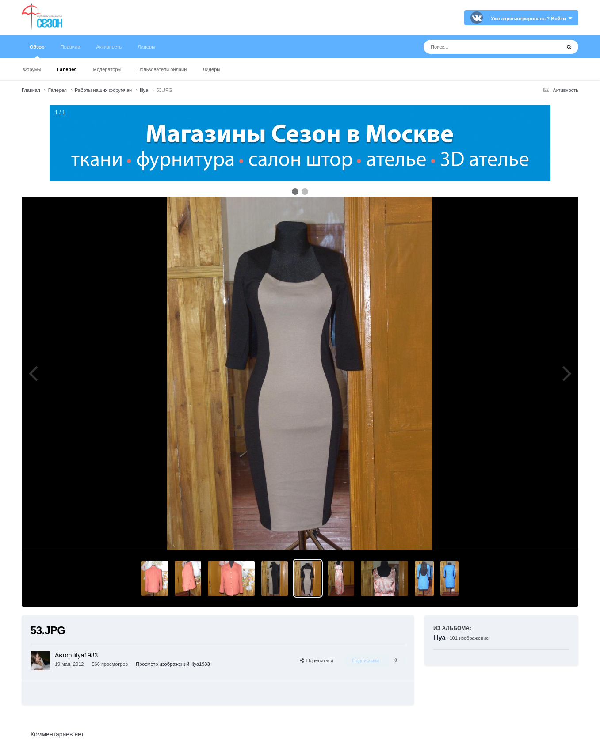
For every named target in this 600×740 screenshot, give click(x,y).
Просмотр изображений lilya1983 (173, 664)
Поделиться (316, 660)
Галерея (66, 69)
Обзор (37, 51)
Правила (70, 46)
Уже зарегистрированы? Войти (531, 18)
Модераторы (107, 69)
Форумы (32, 69)
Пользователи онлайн (162, 69)
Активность (109, 46)
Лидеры (211, 69)
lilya (439, 637)
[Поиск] (475, 47)
